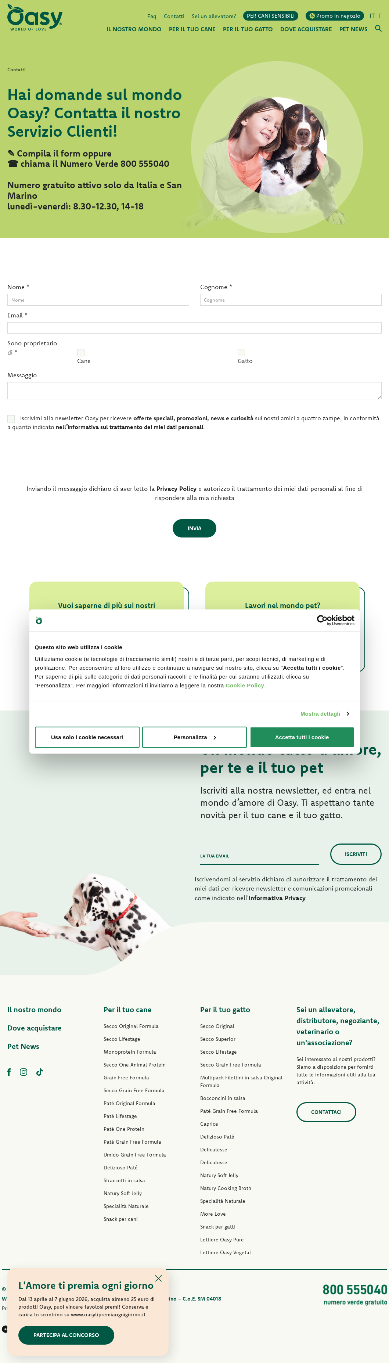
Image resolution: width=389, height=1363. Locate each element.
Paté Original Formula (129, 1103)
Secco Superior (217, 1039)
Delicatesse (213, 1149)
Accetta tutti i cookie (302, 737)
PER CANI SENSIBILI (271, 15)
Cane (84, 360)
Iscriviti (356, 853)
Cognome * (216, 287)
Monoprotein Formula (130, 1052)
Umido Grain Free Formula (135, 1154)
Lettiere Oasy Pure (222, 1239)
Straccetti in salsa (124, 1180)
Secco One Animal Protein (135, 1064)
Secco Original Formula (131, 1026)
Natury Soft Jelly (123, 1193)
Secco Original (217, 1026)
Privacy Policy (176, 488)
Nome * (18, 287)
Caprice (209, 1124)
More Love (213, 1214)
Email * (17, 315)
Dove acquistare (34, 1027)
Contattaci (326, 1112)
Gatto (245, 360)
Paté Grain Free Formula (132, 1142)
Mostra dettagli (320, 714)
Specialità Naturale (126, 1206)
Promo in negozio (334, 15)
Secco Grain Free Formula (134, 1090)
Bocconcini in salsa (222, 1098)
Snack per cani (121, 1219)
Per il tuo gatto (225, 1009)
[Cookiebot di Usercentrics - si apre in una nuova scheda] (322, 620)
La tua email (214, 856)
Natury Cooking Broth (225, 1188)
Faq (151, 15)
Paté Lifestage (120, 1116)
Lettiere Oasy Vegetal (225, 1252)
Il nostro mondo (34, 1009)
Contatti (174, 15)
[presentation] (58, 460)
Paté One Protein (124, 1129)
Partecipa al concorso (66, 1334)
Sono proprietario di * (32, 347)
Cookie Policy (245, 685)
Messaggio (22, 375)
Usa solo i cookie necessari (87, 737)
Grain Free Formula (126, 1077)
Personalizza (195, 737)
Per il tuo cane (128, 1009)
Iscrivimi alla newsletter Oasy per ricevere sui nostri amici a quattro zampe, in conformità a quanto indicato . (193, 422)
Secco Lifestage (122, 1039)
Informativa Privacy (277, 898)
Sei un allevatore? (214, 15)
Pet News (23, 1046)
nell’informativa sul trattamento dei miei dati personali (129, 427)
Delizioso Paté (121, 1167)
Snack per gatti (217, 1226)
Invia (194, 528)
